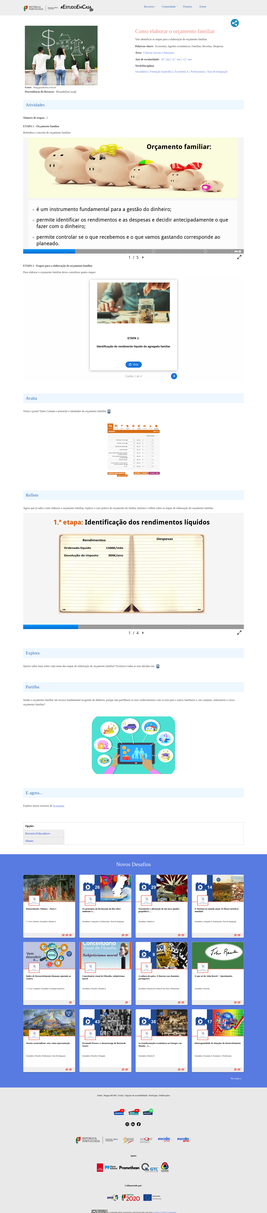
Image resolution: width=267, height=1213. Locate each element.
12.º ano (187, 59)
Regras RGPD (110, 1095)
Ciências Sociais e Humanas (158, 52)
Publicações (164, 1095)
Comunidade (169, 6)
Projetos (187, 6)
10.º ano (165, 59)
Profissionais (198, 71)
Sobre (99, 1095)
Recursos (149, 6)
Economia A (182, 71)
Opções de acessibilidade (136, 1095)
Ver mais (235, 1078)
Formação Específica (161, 71)
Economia (58, 805)
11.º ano (176, 59)
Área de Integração (217, 71)
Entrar (202, 6)
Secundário (141, 71)
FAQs (120, 1095)
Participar (153, 1095)
